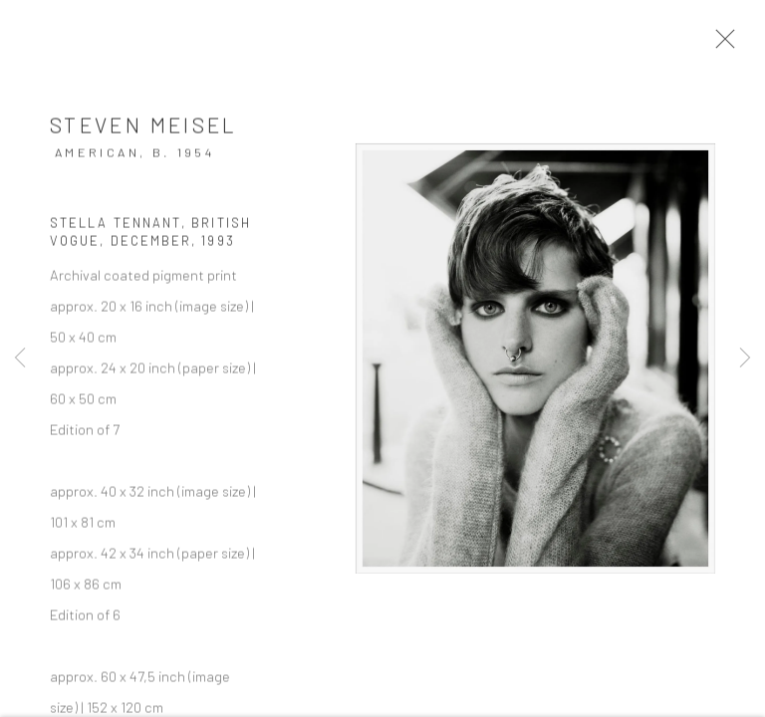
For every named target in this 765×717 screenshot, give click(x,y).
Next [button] (745, 358)
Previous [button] (20, 358)
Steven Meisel (144, 129)
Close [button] (724, 45)
